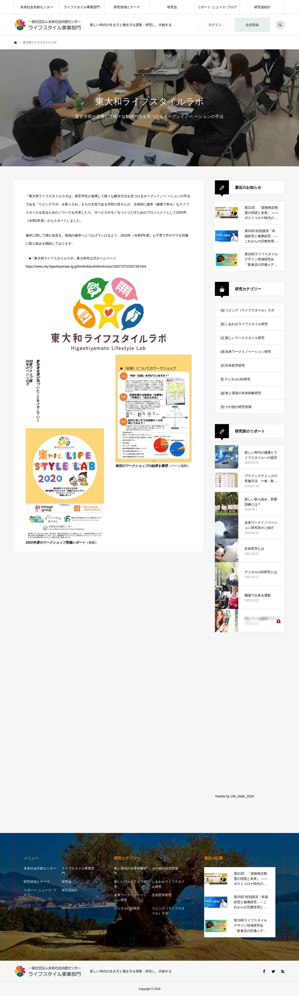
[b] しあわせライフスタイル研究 (244, 324)
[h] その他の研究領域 (236, 407)
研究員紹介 (262, 7)
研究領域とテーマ (127, 7)
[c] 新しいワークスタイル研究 (242, 338)
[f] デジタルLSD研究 (235, 379)
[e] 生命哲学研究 (233, 365)
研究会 (172, 7)
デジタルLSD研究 (127, 908)
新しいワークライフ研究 (130, 884)
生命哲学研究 (161, 895)
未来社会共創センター (36, 7)
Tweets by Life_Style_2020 (234, 796)
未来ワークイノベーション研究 (130, 897)
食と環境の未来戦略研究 (130, 870)
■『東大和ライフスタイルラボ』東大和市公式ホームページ (72, 258)
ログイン (214, 25)
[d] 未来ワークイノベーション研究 (246, 351)
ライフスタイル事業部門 (82, 7)
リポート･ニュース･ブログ (217, 7)
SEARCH (280, 24)
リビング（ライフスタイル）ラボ (168, 910)
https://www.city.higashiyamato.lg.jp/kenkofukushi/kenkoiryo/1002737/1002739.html (86, 266)
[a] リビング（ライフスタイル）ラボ (247, 310)
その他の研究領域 (165, 868)
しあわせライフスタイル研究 (168, 884)
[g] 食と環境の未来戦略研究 (241, 393)
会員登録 (252, 25)
